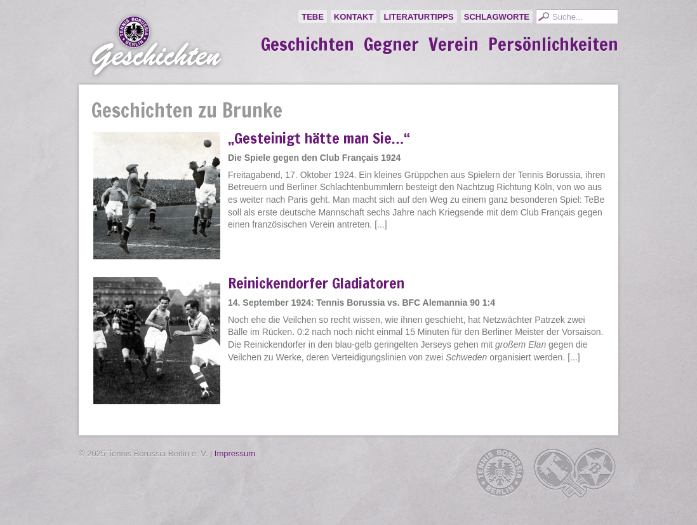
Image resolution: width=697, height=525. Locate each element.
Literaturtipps (418, 17)
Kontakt (354, 17)
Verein (453, 44)
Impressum (235, 453)
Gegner (391, 44)
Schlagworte (496, 17)
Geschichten (307, 44)
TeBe (313, 17)
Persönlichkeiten (553, 44)
